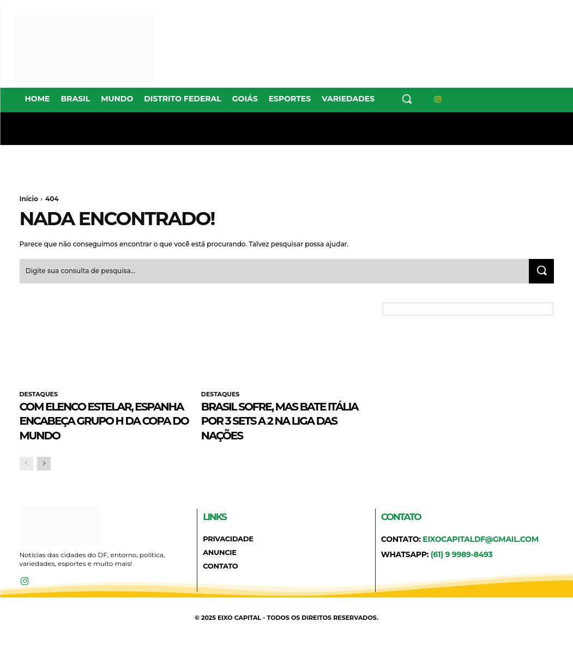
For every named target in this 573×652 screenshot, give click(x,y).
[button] (407, 99)
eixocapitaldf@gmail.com (481, 555)
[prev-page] (26, 479)
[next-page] (44, 479)
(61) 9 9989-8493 (462, 570)
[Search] (540, 272)
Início (29, 199)
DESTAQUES (39, 395)
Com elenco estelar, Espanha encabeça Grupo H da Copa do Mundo (90, 428)
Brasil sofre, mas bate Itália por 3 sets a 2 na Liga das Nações (278, 421)
